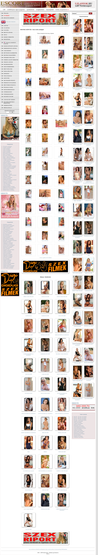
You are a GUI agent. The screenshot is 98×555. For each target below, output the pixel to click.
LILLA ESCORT (62, 315)
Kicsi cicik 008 (45, 73)
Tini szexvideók (77, 434)
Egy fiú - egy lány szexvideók (80, 416)
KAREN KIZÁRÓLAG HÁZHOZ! (29, 354)
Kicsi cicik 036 (61, 198)
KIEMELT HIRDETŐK (9, 37)
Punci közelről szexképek (8, 239)
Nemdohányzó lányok (10, 48)
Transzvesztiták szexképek (8, 263)
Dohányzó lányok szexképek (9, 162)
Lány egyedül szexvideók (79, 426)
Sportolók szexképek (7, 247)
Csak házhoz (7, 50)
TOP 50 (5, 34)
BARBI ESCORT (45, 315)
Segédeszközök (8, 64)
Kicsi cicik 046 (28, 254)
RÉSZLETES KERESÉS (9, 17)
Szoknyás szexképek (7, 251)
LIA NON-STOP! (28, 393)
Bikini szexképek (6, 152)
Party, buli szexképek (7, 232)
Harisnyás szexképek (7, 174)
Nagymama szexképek (8, 226)
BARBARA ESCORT (45, 353)
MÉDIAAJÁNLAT (8, 107)
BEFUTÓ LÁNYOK (8, 32)
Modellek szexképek (7, 224)
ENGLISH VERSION (10, 21)
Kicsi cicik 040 (28, 226)
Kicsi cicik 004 (28, 59)
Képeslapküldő (50, 9)
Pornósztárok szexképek (8, 238)
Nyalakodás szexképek (8, 231)
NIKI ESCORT (45, 432)
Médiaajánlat (64, 549)
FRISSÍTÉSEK (7, 39)
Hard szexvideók (77, 424)
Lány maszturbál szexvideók (80, 428)
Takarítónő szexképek (7, 254)
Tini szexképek (6, 258)
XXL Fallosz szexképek (8, 268)
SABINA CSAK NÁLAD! (62, 470)
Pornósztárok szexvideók (79, 433)
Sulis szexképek (6, 248)
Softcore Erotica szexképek (9, 245)
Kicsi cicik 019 (28, 129)
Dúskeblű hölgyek (9, 57)
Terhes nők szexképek (7, 256)
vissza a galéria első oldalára (46, 257)
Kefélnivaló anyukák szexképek (10, 179)
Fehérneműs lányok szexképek (9, 165)
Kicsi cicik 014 (45, 100)
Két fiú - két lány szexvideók (80, 418)
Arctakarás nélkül (9, 80)
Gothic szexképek (7, 170)
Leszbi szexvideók (78, 429)
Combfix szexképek (7, 159)
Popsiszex (6, 73)
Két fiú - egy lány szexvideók (80, 417)
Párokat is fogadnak (10, 82)
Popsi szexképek (6, 237)
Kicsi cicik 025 (28, 156)
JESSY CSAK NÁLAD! (62, 374)
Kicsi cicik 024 (61, 142)
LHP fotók (6, 78)
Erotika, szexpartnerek (61, 9)
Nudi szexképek (6, 230)
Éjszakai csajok (8, 87)
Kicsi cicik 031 (28, 184)
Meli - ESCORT (77, 200)
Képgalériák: (10, 144)
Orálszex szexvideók (78, 430)
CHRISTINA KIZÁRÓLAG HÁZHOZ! (62, 509)
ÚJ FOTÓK (6, 30)
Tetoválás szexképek (7, 257)
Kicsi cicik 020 (45, 129)
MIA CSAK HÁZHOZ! (89, 218)
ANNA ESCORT (77, 326)
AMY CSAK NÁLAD (62, 490)
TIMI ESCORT (45, 490)
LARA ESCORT (45, 374)
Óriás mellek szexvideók (79, 431)
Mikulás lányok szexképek (8, 190)
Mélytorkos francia (10, 85)
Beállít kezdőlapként (40, 549)
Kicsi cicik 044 (45, 240)
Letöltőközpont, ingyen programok (16, 9)
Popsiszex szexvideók (78, 432)
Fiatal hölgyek (8, 71)
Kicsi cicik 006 (61, 59)
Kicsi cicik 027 (61, 156)
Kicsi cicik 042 (61, 226)
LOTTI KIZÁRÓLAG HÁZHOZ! (45, 413)
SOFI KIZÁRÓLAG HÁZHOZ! (45, 470)
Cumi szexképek (6, 161)
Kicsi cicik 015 (61, 101)
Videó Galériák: (83, 414)
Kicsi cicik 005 (45, 59)
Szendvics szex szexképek (8, 249)
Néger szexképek (6, 227)
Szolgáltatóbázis (40, 9)
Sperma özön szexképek (8, 246)
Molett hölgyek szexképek (8, 225)
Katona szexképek (7, 178)
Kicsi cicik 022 (28, 142)
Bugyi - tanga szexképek (8, 156)
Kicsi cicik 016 (28, 115)
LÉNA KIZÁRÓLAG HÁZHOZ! (29, 413)
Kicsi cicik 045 (61, 240)
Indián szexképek (6, 176)
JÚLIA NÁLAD (28, 490)
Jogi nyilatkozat (32, 549)
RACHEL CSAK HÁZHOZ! (62, 353)
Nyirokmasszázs (8, 94)
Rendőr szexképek (7, 241)
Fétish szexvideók (77, 422)
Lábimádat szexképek (7, 183)
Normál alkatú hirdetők (11, 59)
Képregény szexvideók (79, 425)
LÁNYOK (6, 25)
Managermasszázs (9, 89)
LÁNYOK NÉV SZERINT (9, 99)
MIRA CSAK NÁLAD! (29, 296)
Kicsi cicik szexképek (7, 180)
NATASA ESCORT (28, 334)
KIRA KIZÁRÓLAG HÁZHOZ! (62, 334)
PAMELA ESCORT (62, 432)
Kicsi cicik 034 (28, 198)
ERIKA (45, 451)
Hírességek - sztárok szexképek (9, 175)
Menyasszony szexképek (8, 188)
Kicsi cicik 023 (45, 142)
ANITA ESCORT (62, 451)
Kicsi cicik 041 (45, 226)
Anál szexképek (6, 148)
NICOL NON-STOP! (45, 393)
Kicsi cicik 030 (61, 170)
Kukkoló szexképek (7, 182)
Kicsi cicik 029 (45, 170)
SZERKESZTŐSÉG (8, 105)
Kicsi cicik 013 (28, 101)
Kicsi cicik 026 (45, 156)
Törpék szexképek (7, 261)
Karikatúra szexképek (7, 177)
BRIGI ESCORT (88, 273)
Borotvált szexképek (7, 155)
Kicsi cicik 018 (61, 115)
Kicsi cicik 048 (61, 254)
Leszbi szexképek (7, 185)
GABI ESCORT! (88, 125)
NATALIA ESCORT (45, 509)
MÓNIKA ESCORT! (45, 334)
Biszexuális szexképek (8, 153)
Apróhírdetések (30, 9)
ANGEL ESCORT (45, 296)
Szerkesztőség (58, 549)
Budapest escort (8, 96)
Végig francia (8, 75)
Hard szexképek (6, 172)
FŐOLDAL (6, 13)
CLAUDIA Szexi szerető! (28, 470)
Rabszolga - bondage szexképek (10, 240)
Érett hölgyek (8, 69)
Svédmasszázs (8, 91)
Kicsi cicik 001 (28, 45)
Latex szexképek (6, 184)
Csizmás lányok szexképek (8, 160)
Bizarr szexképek (6, 154)
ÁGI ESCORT (29, 529)
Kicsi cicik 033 (61, 184)
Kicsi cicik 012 (61, 87)
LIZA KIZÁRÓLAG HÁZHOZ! (62, 413)
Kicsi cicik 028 (28, 170)
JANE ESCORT (28, 374)
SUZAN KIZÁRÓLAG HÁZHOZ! (62, 394)
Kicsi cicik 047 (45, 254)
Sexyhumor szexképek (8, 243)
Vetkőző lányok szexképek (8, 265)
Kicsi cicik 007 (28, 73)
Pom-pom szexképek (7, 235)
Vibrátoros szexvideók (78, 437)
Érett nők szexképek (7, 164)
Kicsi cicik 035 (45, 197)
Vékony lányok (8, 62)
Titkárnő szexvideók (78, 436)
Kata (29, 451)
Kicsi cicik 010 (28, 87)
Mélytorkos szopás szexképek (9, 187)
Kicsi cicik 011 (45, 86)
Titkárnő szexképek (7, 259)
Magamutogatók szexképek (9, 186)
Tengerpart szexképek (7, 255)
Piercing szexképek (7, 233)
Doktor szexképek (7, 163)
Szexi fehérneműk (9, 66)
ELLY (88, 51)
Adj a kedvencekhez (50, 549)
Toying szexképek (7, 262)
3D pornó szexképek (7, 146)
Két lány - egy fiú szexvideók (80, 420)
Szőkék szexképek (7, 250)
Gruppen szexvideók (78, 423)
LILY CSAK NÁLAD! (28, 509)
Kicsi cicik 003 (61, 45)
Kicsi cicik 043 (28, 240)
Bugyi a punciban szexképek (9, 157)
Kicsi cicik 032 (45, 184)
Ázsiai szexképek (6, 151)
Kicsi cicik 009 (61, 73)
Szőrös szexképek (7, 253)
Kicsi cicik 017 (45, 115)
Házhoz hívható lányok (11, 46)
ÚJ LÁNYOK (6, 27)
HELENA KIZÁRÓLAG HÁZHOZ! (88, 380)
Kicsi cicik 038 (45, 211)
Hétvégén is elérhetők (10, 52)
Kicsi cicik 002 (45, 44)
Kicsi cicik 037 (28, 212)
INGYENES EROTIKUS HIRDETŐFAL (9, 102)
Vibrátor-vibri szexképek (8, 266)
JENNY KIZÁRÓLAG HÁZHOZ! (28, 432)
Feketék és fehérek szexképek (9, 167)
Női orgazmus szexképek (8, 229)
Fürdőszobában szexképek (8, 168)
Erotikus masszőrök (10, 55)
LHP (4, 9)
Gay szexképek (6, 169)
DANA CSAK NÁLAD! (62, 296)
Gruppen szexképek (7, 171)
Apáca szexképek (6, 149)
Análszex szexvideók (78, 421)
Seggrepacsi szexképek (8, 242)
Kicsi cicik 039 (61, 212)
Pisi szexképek (6, 234)
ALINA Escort (28, 315)
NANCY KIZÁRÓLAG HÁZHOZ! (77, 345)
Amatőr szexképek (7, 147)
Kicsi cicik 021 (61, 128)
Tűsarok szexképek (7, 264)
